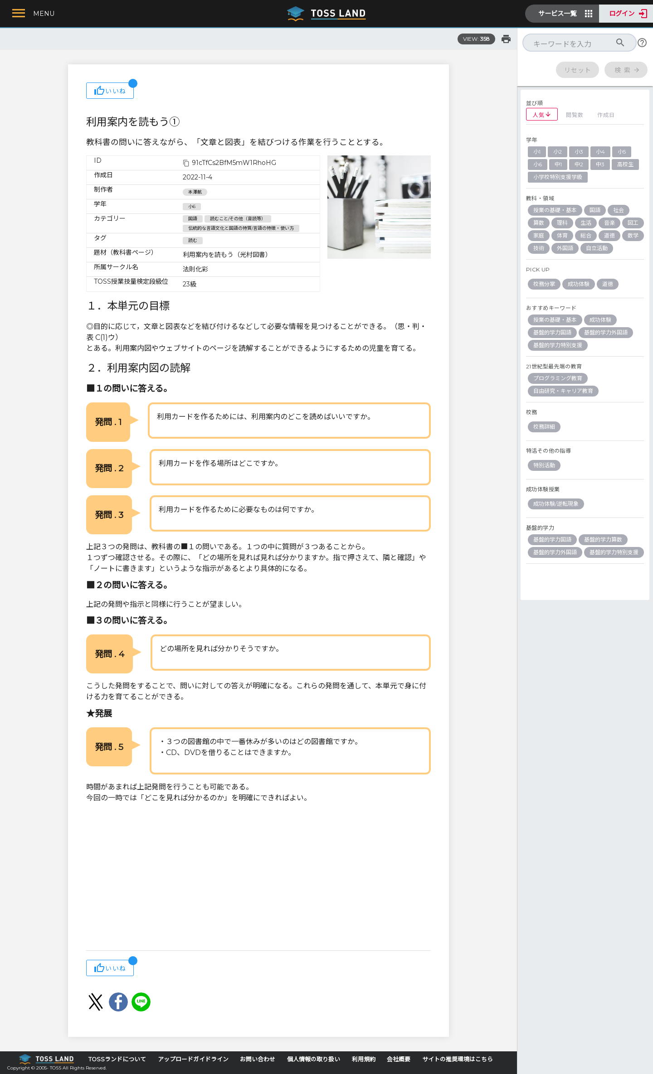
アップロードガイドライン (193, 1059)
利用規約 (363, 1059)
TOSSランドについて (117, 1059)
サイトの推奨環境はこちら (457, 1059)
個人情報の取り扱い (313, 1059)
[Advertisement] (258, 877)
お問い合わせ (257, 1059)
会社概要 (398, 1059)
